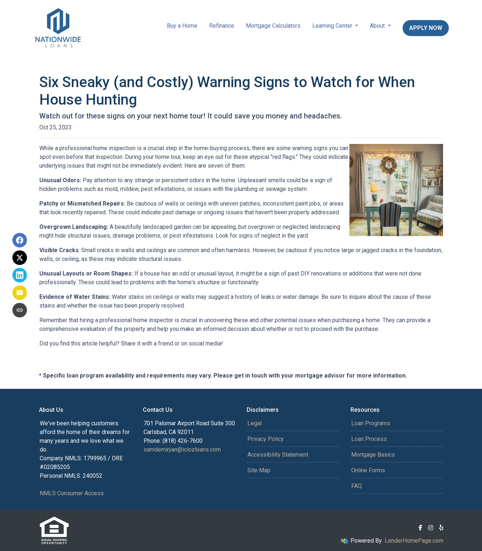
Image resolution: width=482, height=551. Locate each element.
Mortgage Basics (373, 454)
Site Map (258, 470)
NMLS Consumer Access (72, 493)
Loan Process (369, 438)
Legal (254, 423)
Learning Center (333, 25)
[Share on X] (19, 257)
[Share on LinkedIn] (19, 275)
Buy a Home (182, 25)
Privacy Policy (265, 438)
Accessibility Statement (277, 454)
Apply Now (425, 27)
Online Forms (368, 470)
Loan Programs (370, 423)
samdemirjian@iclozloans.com (182, 449)
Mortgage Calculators (273, 25)
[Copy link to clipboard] (19, 310)
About (378, 25)
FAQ (356, 485)
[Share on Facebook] (19, 240)
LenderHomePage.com (414, 540)
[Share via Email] (19, 292)
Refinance (221, 25)
